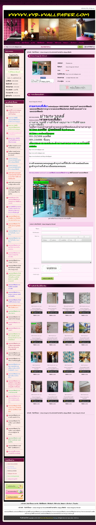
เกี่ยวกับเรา (73, 42)
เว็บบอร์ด (81, 42)
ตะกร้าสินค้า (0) (89, 46)
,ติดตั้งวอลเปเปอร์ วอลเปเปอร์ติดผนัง (64, 172)
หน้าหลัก (17, 42)
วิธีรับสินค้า (50, 42)
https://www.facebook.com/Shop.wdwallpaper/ (40, 156)
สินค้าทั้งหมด (25, 42)
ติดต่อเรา (66, 42)
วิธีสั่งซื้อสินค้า (41, 42)
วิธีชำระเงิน (58, 42)
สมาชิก (33, 42)
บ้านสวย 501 (69, 63)
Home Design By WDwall (72, 67)
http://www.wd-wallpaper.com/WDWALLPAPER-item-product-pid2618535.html (42, 81)
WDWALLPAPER (14, 69)
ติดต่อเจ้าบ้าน (14, 75)
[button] (43, 237)
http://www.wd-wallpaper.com (14, 46)
